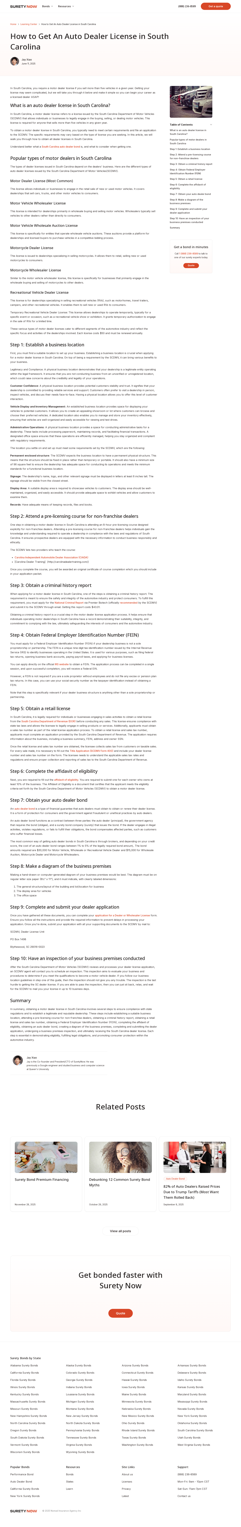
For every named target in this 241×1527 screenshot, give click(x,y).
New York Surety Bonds (25, 1496)
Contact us (184, 1496)
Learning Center (28, 24)
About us (127, 1474)
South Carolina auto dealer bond (61, 146)
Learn (69, 1488)
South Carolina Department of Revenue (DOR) (48, 721)
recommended (129, 602)
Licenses (127, 1481)
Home (13, 24)
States (69, 1481)
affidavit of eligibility (66, 779)
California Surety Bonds (24, 1488)
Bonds (70, 1474)
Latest (125, 1496)
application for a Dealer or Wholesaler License (122, 915)
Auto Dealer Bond (21, 1481)
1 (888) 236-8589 (188, 253)
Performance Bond (21, 1474)
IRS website (62, 664)
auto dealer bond (24, 808)
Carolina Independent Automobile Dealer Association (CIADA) (51, 557)
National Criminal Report (69, 602)
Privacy (126, 1488)
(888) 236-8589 (187, 6)
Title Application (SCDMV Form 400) (91, 750)
